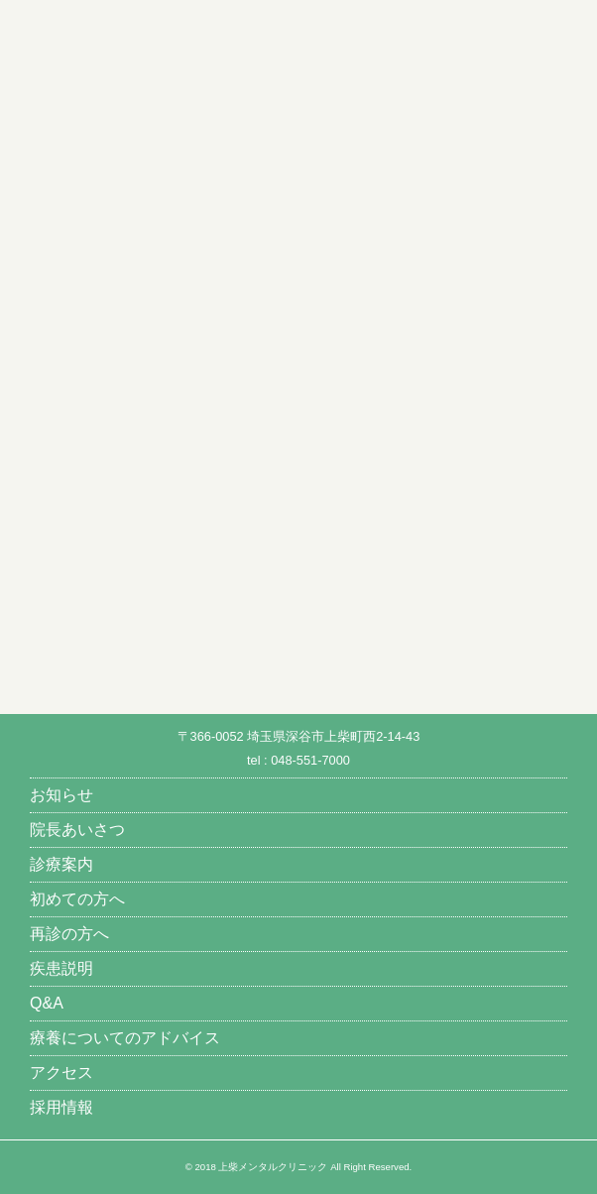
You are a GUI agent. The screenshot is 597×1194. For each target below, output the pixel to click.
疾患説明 (61, 968)
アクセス (61, 1072)
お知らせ (61, 794)
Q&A (46, 1003)
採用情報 (61, 1107)
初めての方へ (77, 899)
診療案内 (61, 864)
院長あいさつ (77, 829)
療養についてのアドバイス (125, 1037)
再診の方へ (69, 933)
